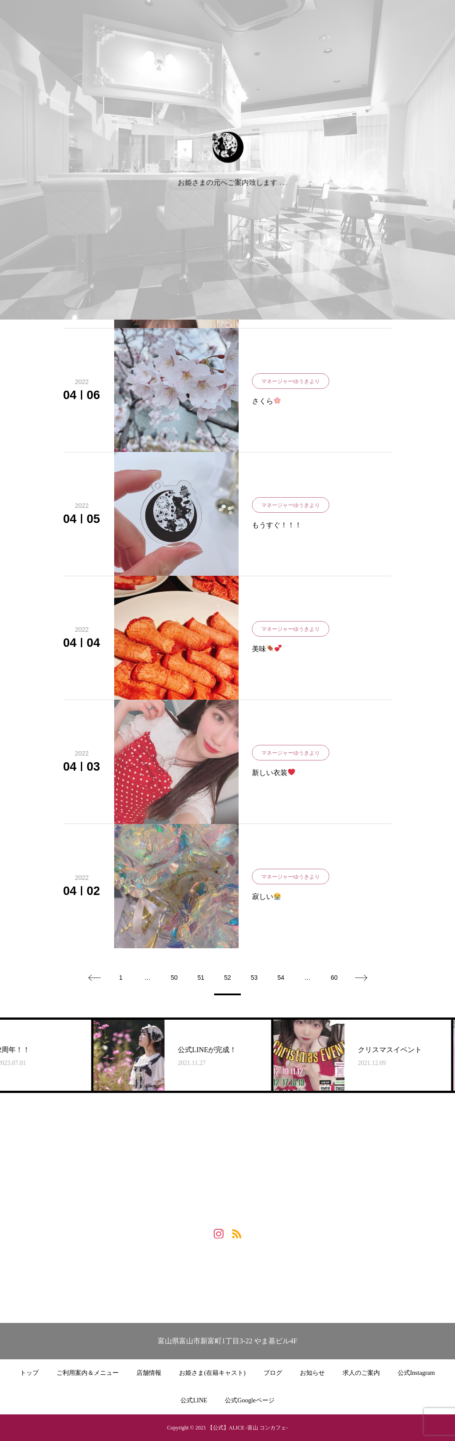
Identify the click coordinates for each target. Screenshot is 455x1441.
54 (280, 977)
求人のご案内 (361, 1373)
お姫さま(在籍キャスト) (212, 1373)
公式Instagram (416, 1373)
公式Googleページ (249, 1400)
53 (254, 977)
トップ (29, 1373)
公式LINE (193, 1400)
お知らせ (312, 1373)
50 (174, 977)
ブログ (272, 1373)
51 (200, 977)
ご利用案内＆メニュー (87, 1373)
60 (334, 977)
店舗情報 (148, 1373)
